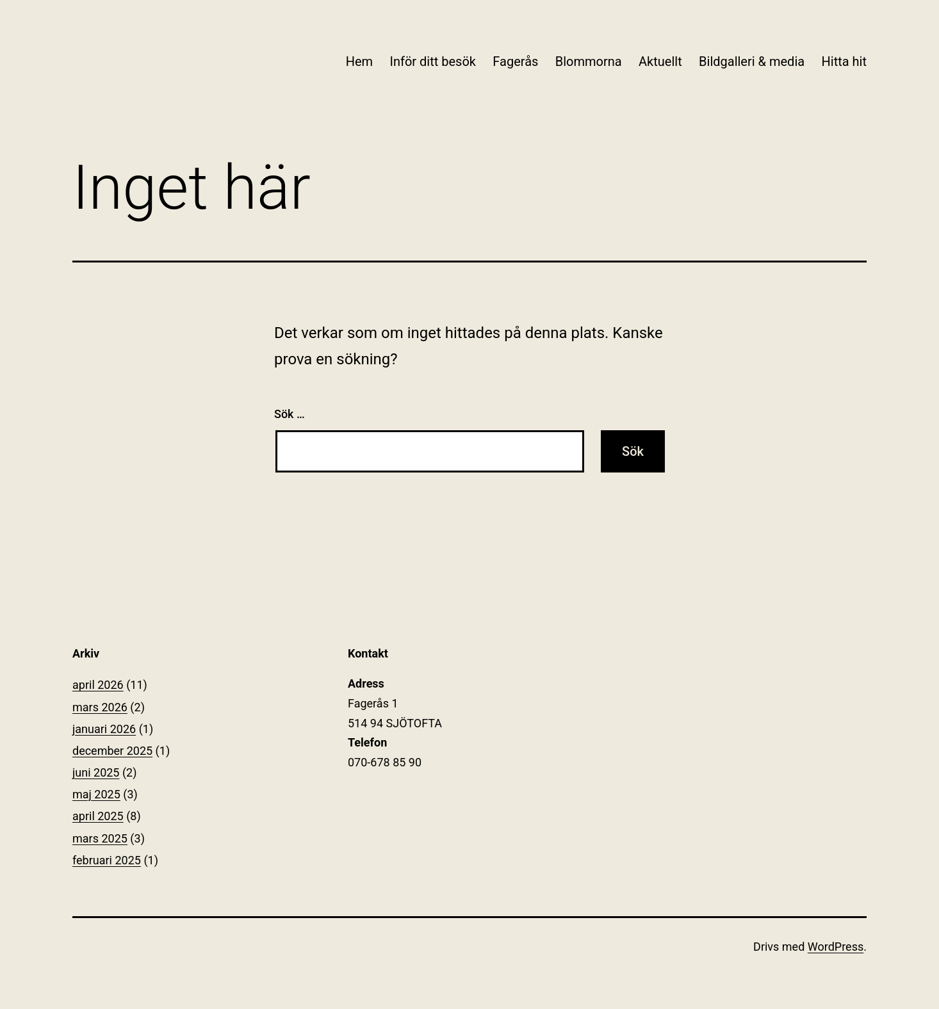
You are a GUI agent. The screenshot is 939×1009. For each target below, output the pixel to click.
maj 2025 (96, 794)
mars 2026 (99, 707)
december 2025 (112, 750)
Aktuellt (660, 61)
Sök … (289, 414)
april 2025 (98, 816)
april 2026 (98, 684)
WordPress (835, 946)
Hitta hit (844, 61)
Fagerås (515, 61)
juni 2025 (95, 772)
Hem (359, 61)
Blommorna (588, 61)
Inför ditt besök (432, 61)
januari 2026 (104, 729)
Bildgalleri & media (751, 61)
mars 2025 (99, 838)
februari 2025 (106, 860)
